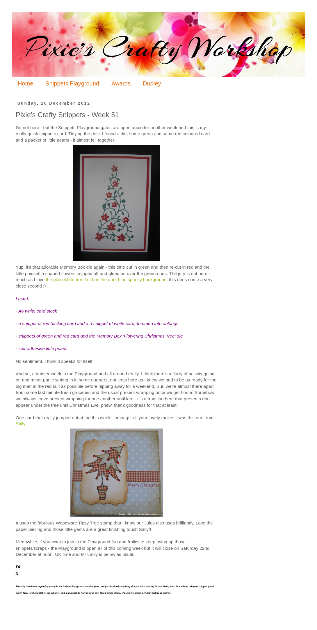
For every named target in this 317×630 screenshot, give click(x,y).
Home (25, 83)
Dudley (152, 83)
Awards (121, 83)
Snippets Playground (72, 83)
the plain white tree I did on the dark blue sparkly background (106, 279)
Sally (20, 423)
